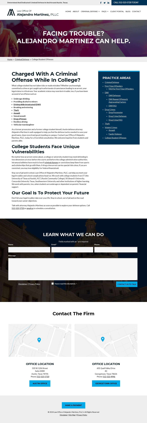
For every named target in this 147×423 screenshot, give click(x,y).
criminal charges (51, 162)
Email (54, 244)
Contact (136, 11)
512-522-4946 (109, 376)
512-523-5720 (125, 2)
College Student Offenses (115, 138)
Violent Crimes (111, 127)
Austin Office (40, 383)
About (76, 11)
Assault (112, 130)
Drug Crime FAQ (115, 120)
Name (10, 244)
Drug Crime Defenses (117, 116)
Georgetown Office (106, 383)
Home (68, 11)
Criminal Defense (89, 11)
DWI (107, 92)
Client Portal (117, 11)
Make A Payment (73, 405)
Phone (97, 244)
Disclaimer (22, 284)
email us (30, 208)
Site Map (72, 415)
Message (12, 255)
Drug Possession (116, 112)
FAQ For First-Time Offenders (121, 89)
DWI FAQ (113, 106)
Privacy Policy (34, 284)
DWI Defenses (115, 95)
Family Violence (115, 134)
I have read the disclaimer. (66, 284)
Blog (128, 11)
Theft (107, 124)
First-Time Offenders (114, 86)
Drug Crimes (110, 109)
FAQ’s (104, 11)
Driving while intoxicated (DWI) (27, 104)
